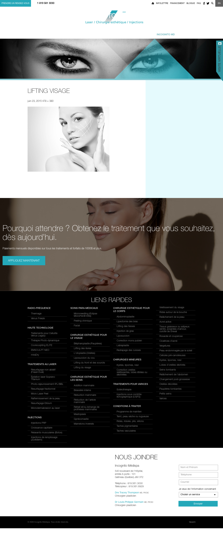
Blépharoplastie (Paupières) (88, 375)
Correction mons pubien (129, 341)
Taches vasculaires (126, 431)
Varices (163, 399)
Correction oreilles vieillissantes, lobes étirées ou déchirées (132, 372)
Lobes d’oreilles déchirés (172, 365)
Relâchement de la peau (171, 317)
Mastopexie (80, 446)
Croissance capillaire (84, 318)
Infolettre (162, 3)
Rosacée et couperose (171, 336)
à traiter (82, 33)
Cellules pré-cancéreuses (172, 355)
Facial (77, 357)
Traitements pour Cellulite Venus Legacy (44, 388)
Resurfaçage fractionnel (43, 333)
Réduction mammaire (85, 427)
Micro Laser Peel (39, 338)
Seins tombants (167, 370)
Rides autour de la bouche (173, 312)
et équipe (133, 33)
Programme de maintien (129, 412)
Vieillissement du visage (171, 307)
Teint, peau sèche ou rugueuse (133, 416)
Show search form (212, 3)
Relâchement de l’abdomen (173, 375)
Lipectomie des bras (127, 322)
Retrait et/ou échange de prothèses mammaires (86, 440)
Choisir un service (190, 510)
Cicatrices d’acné (168, 341)
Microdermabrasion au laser (45, 352)
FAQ (199, 3)
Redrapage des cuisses (129, 350)
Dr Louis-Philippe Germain (129, 518)
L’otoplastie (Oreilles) (84, 385)
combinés (108, 33)
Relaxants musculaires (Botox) (89, 323)
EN (219, 3)
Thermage (36, 367)
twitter (207, 3)
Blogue (191, 3)
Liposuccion (123, 336)
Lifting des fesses (126, 326)
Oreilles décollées (168, 384)
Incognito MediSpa (111, 17)
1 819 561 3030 (45, 3)
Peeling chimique (83, 352)
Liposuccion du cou (84, 390)
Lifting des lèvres (82, 380)
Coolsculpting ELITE (41, 399)
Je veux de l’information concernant (197, 505)
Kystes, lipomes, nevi (128, 365)
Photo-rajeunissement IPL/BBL (47, 328)
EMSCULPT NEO (40, 403)
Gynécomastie (81, 451)
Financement (177, 3)
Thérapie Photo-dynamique (45, 394)
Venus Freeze (38, 372)
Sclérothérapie (124, 390)
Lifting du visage (82, 399)
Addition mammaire (84, 417)
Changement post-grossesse (174, 379)
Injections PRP (81, 314)
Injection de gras (125, 331)
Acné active (165, 322)
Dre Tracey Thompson (127, 508)
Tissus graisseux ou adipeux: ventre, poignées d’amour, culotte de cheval (174, 329)
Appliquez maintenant (24, 261)
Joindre (187, 33)
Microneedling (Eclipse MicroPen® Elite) (85, 346)
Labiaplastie (123, 345)
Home (153, 3)
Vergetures (164, 346)
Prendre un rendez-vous (15, 3)
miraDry (35, 408)
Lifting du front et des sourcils (89, 394)
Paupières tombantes (170, 389)
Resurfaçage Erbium (41, 347)
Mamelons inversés (84, 456)
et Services (57, 33)
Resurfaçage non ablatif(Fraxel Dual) (43, 315)
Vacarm (192, 538)
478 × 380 (47, 101)
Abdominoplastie (125, 317)
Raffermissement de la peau (45, 342)
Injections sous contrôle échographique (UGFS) (129, 395)
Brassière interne (82, 422)
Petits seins (165, 394)
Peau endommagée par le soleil (175, 351)
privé (162, 33)
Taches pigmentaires (127, 426)
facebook (204, 3)
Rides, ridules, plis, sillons (130, 421)
